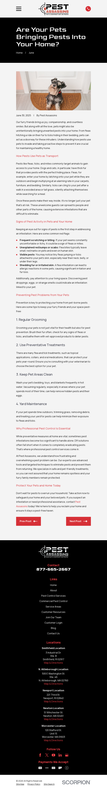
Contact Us (53, 633)
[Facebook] (40, 755)
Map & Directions (53, 662)
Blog (53, 628)
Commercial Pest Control (53, 601)
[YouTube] (53, 755)
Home (53, 585)
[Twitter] (47, 755)
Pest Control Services (53, 595)
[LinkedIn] (60, 755)
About (53, 590)
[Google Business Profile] (66, 755)
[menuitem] (20, 784)
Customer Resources (53, 612)
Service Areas (53, 606)
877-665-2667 (53, 569)
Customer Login (53, 622)
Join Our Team (53, 617)
